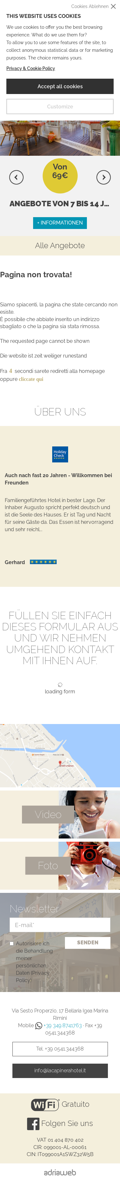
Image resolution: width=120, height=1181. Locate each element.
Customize (60, 107)
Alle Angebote (60, 245)
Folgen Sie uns (60, 1124)
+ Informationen (60, 223)
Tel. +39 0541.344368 (60, 1049)
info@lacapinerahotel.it (60, 1070)
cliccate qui (31, 379)
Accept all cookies (60, 86)
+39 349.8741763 (58, 1025)
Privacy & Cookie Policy (30, 68)
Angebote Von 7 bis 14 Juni (63, 203)
